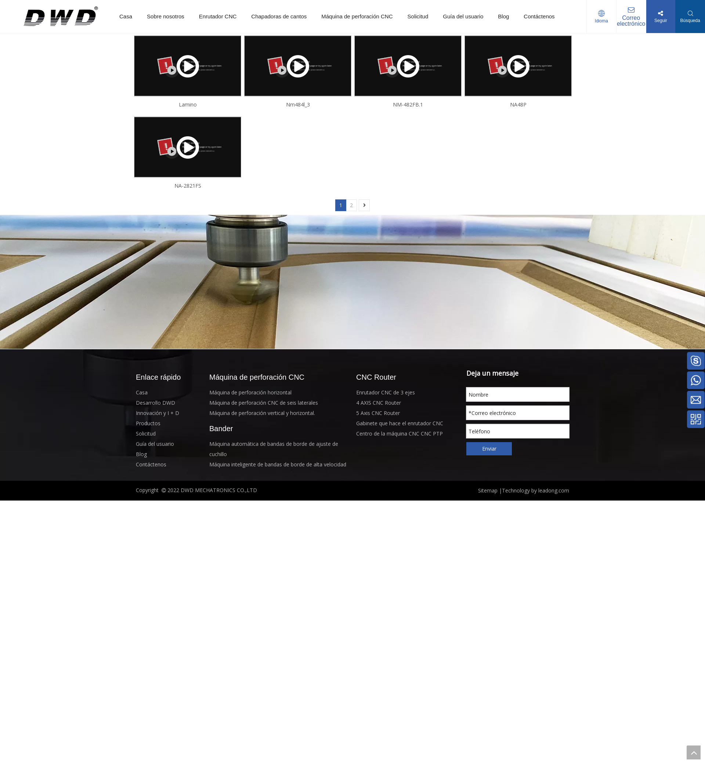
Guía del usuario (463, 16)
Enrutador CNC (218, 16)
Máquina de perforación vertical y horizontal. (262, 412)
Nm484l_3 (298, 104)
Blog (503, 16)
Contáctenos (539, 16)
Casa (125, 16)
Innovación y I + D (157, 412)
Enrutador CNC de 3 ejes (385, 392)
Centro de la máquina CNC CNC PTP (399, 433)
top (694, 752)
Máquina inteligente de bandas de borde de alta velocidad (277, 464)
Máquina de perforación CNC (357, 16)
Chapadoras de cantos (279, 16)
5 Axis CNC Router (378, 412)
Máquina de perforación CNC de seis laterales (263, 402)
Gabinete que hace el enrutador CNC (399, 423)
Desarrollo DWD (155, 402)
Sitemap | (490, 490)
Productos (148, 423)
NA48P (518, 104)
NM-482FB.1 (408, 104)
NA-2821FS (187, 185)
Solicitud (418, 16)
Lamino (188, 104)
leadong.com (553, 490)
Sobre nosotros (165, 16)
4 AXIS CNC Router (378, 402)
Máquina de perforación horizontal (250, 392)
